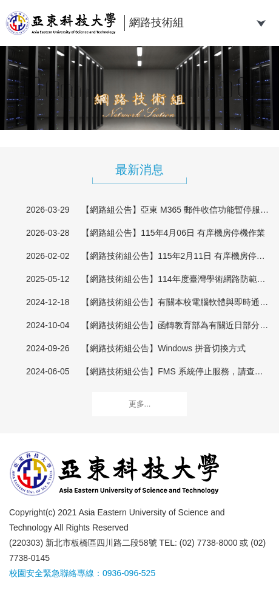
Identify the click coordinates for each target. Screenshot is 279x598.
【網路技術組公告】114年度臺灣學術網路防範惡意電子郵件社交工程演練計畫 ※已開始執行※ (175, 279)
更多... (140, 403)
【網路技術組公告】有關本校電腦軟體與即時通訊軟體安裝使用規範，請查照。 (175, 302)
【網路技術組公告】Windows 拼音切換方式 (163, 348)
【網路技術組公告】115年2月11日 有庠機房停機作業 (175, 256)
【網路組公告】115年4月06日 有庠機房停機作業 (173, 233)
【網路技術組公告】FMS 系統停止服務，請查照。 (175, 371)
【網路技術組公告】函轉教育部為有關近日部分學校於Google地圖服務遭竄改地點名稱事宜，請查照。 (175, 325)
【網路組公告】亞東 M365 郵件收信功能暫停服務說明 (175, 210)
